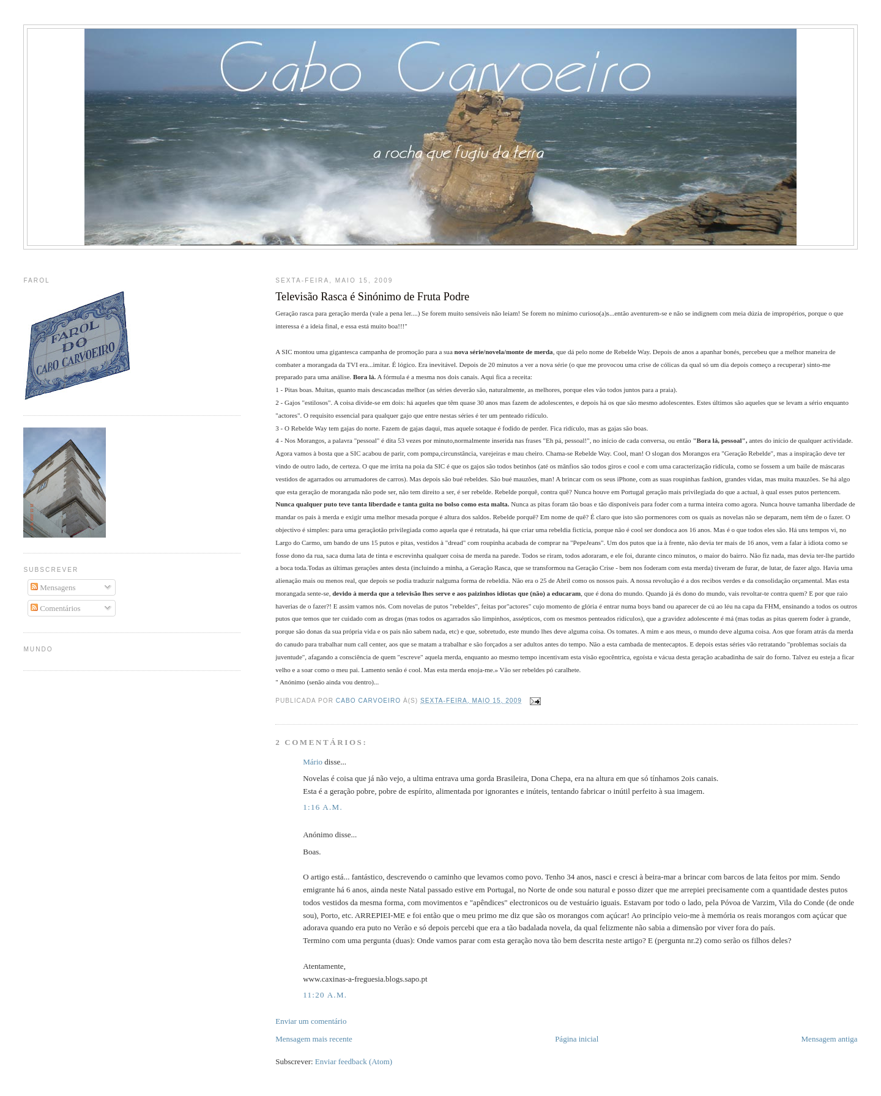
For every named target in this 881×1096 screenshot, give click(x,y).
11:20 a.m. (325, 994)
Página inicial (576, 1038)
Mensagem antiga (829, 1038)
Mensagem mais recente (313, 1038)
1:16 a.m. (323, 807)
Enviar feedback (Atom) (353, 1061)
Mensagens (53, 587)
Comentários (56, 608)
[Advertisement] (440, 260)
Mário (312, 761)
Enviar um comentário (310, 1021)
